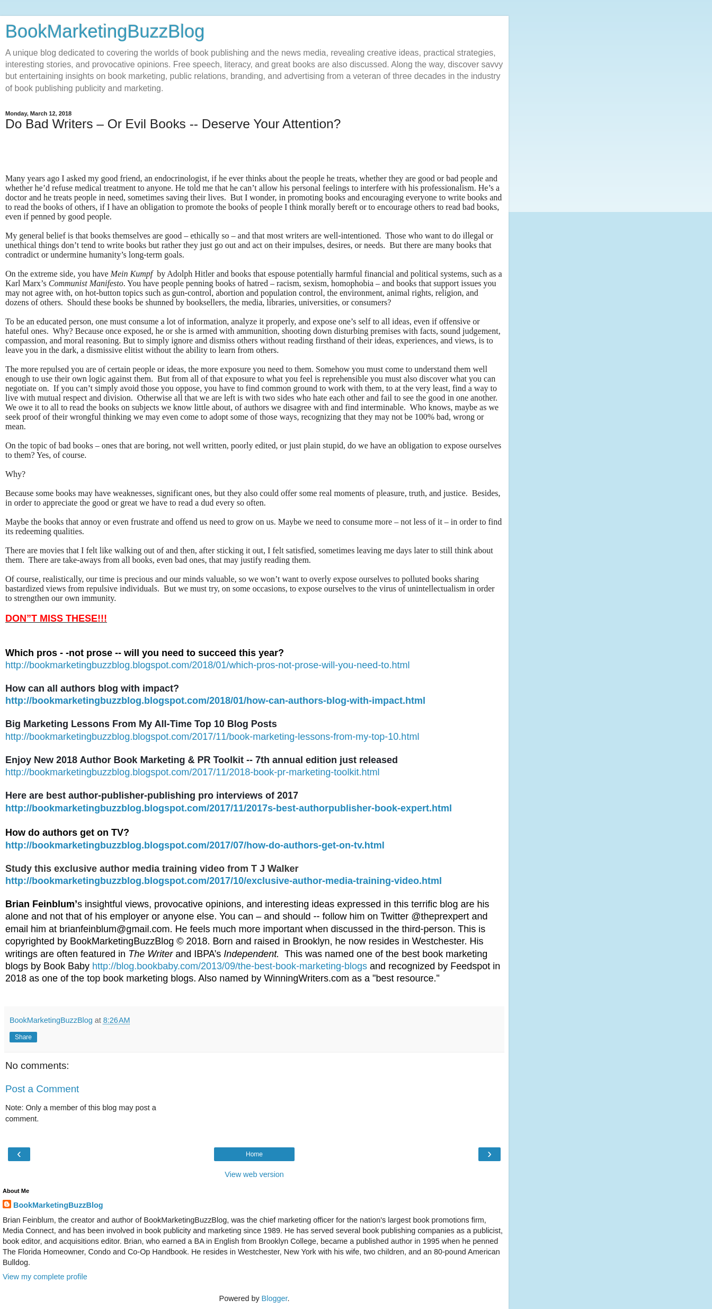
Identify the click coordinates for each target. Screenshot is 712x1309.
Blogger (275, 1298)
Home (254, 1154)
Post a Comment (42, 1088)
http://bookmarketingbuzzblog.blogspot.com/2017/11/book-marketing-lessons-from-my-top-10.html (212, 736)
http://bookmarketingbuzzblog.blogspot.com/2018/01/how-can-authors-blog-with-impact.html (215, 700)
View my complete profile (45, 1276)
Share (23, 1037)
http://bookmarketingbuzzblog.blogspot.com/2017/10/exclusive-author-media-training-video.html (223, 880)
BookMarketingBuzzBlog (104, 31)
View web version (254, 1174)
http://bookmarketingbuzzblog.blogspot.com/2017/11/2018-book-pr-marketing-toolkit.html (192, 772)
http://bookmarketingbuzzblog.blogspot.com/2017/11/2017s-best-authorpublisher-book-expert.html (228, 808)
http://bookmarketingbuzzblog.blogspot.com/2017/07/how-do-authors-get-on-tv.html (195, 845)
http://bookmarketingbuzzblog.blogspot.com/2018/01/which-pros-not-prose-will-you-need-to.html (207, 665)
